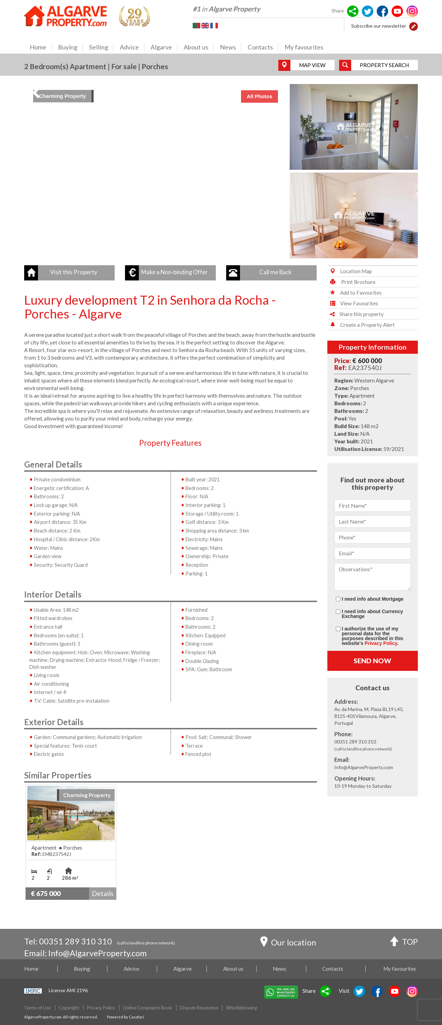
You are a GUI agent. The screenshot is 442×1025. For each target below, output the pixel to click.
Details (103, 893)
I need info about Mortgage (373, 598)
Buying (70, 47)
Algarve (164, 47)
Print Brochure (351, 282)
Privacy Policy (381, 643)
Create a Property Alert (361, 325)
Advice (132, 47)
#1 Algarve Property (226, 9)
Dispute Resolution (199, 1007)
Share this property (355, 314)
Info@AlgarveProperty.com (97, 953)
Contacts (263, 47)
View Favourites (352, 303)
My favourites (304, 47)
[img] (155, 171)
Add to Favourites (354, 292)
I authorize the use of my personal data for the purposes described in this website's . (372, 636)
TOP (404, 942)
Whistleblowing (241, 1007)
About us (199, 47)
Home (41, 47)
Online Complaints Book (147, 1007)
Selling (101, 47)
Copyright (69, 1007)
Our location (288, 943)
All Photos (259, 96)
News (230, 47)
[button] (413, 26)
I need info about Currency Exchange (372, 614)
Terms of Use (37, 1007)
